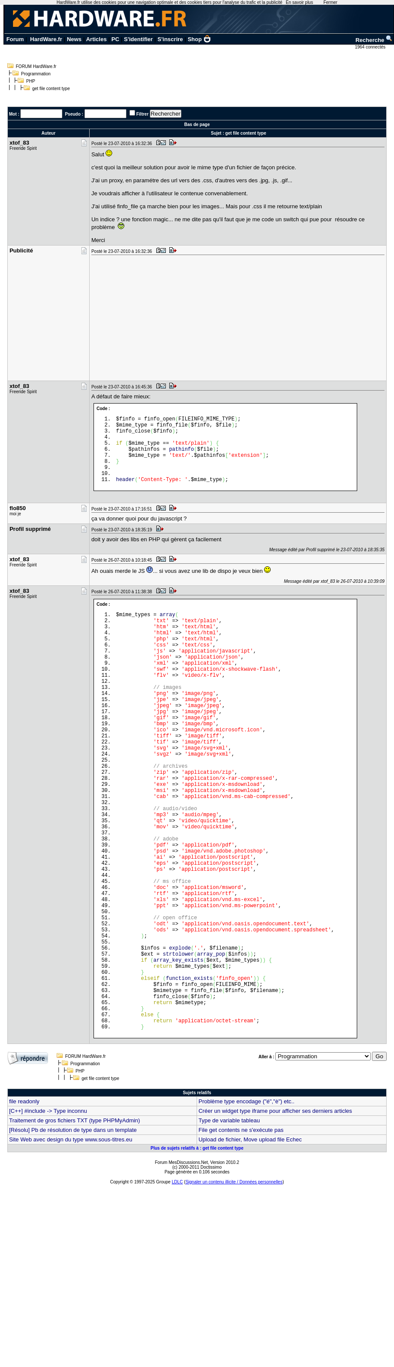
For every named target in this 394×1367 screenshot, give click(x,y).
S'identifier (138, 39)
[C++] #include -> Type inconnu (48, 1215)
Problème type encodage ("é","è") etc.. (246, 1205)
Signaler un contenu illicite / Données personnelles (233, 1285)
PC (115, 39)
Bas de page (197, 124)
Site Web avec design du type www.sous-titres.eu (70, 1243)
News (74, 39)
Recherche (374, 40)
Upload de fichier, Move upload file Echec (249, 1243)
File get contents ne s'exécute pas (240, 1234)
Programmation (36, 73)
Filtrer (142, 114)
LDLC (177, 1285)
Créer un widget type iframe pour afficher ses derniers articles (275, 1215)
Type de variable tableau (229, 1224)
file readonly (24, 1205)
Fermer (330, 2)
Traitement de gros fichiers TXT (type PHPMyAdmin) (74, 1224)
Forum (15, 39)
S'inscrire (170, 39)
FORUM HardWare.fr (36, 66)
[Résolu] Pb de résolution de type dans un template (73, 1234)
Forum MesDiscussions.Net (181, 1266)
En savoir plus (299, 2)
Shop (199, 39)
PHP (31, 81)
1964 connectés (371, 47)
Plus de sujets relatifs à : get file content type (197, 1252)
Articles (96, 39)
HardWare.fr (46, 39)
